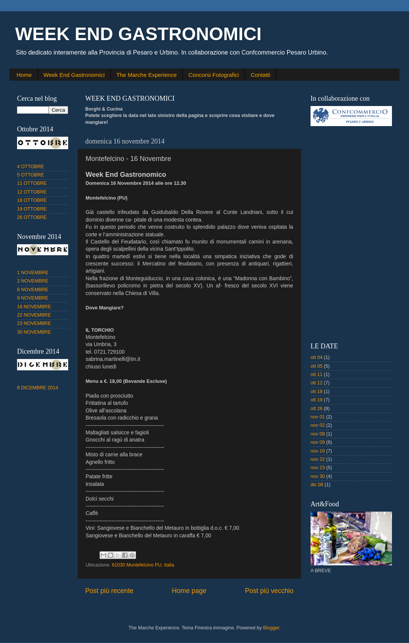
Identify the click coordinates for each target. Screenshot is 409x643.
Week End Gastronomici (74, 75)
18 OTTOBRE (32, 200)
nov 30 (318, 476)
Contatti (260, 75)
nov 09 (318, 442)
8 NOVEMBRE (32, 289)
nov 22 (318, 459)
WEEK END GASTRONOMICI (138, 34)
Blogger (271, 628)
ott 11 (317, 374)
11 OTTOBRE (32, 183)
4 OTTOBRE (30, 166)
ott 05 (317, 366)
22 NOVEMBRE (34, 315)
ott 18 (317, 391)
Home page (189, 591)
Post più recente (109, 591)
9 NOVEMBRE (32, 298)
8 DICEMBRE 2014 (37, 387)
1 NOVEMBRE (32, 272)
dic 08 (317, 484)
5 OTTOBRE (30, 175)
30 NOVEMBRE (34, 332)
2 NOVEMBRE (32, 281)
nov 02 (318, 425)
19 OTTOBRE (32, 209)
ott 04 (317, 357)
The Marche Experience (146, 75)
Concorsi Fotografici (213, 75)
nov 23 (318, 467)
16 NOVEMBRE (34, 306)
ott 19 (317, 400)
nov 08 (318, 434)
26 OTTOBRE (32, 217)
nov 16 (318, 451)
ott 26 (317, 408)
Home (24, 75)
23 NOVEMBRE (34, 323)
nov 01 (318, 417)
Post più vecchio (269, 591)
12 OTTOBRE (32, 192)
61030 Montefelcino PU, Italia (143, 565)
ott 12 (317, 382)
